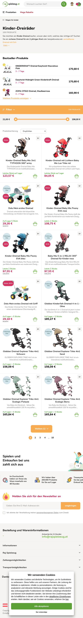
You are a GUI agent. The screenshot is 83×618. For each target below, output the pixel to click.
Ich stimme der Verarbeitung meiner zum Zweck (38, 512)
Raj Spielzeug (41, 552)
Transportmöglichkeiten (41, 567)
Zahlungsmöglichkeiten (41, 560)
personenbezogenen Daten (47, 512)
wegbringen (70, 505)
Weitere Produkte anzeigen (17, 98)
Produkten (9, 12)
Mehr (5, 45)
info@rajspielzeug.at (55, 537)
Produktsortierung (10, 131)
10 (52, 437)
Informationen (41, 545)
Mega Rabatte (26, 12)
